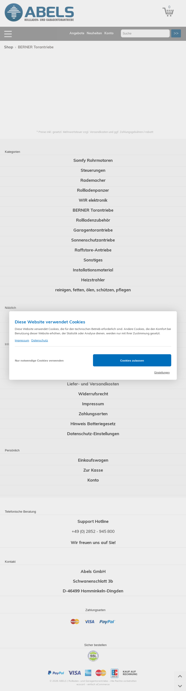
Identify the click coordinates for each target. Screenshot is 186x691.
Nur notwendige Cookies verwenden (39, 360)
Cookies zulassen (132, 360)
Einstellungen (162, 372)
